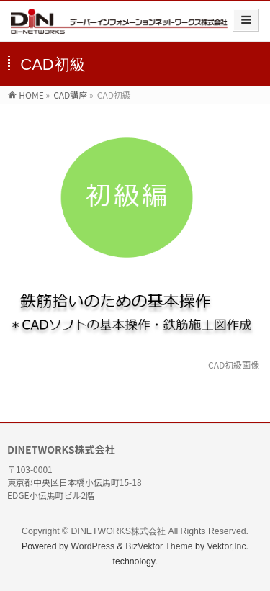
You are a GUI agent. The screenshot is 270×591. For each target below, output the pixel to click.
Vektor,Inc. (228, 546)
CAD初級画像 (233, 364)
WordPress (92, 546)
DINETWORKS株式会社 (118, 531)
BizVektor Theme (159, 546)
